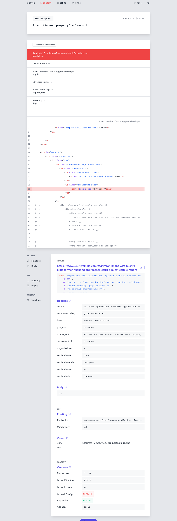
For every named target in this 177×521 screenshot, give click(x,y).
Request (31, 256)
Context (31, 295)
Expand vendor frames (44, 44)
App (28, 275)
